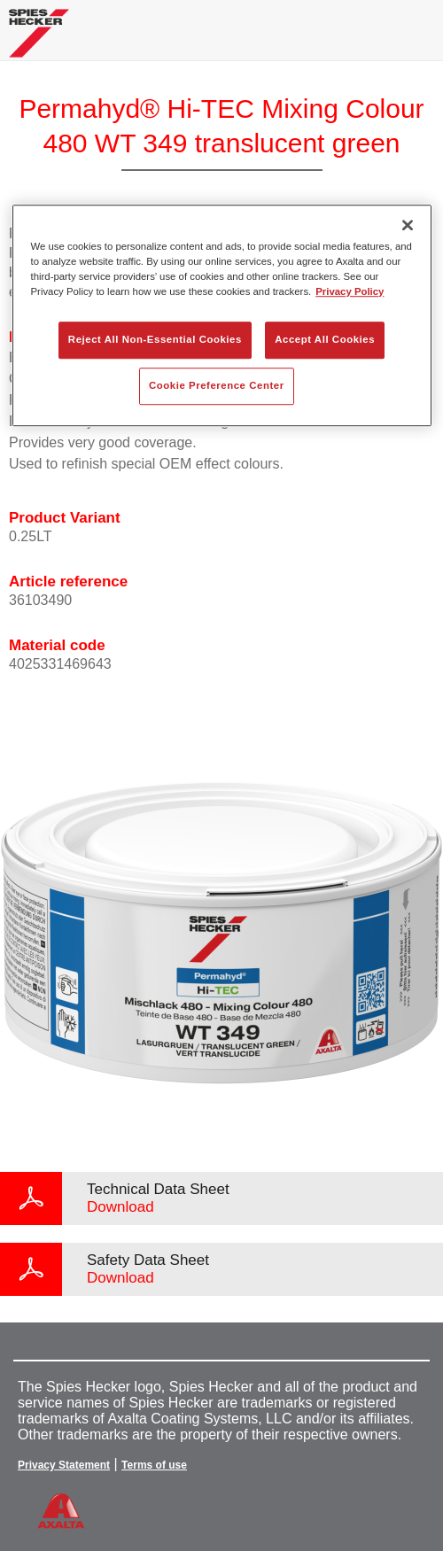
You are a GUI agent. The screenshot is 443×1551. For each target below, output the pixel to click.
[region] (222, 315)
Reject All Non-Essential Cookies (155, 339)
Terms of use (154, 1465)
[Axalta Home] (39, 40)
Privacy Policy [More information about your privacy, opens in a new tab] (349, 291)
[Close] (407, 225)
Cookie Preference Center (216, 385)
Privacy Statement (64, 1465)
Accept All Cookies (325, 339)
